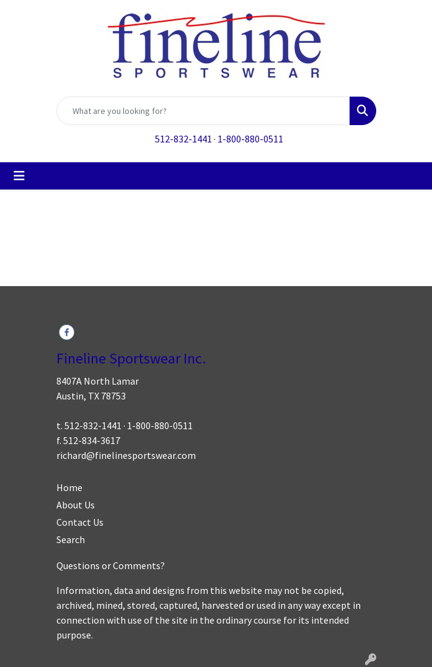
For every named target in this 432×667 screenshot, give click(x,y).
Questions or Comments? (110, 565)
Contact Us (80, 522)
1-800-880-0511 (250, 139)
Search (70, 539)
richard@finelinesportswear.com (126, 455)
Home (69, 487)
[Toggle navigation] (19, 176)
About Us (75, 505)
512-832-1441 (183, 139)
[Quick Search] (203, 111)
